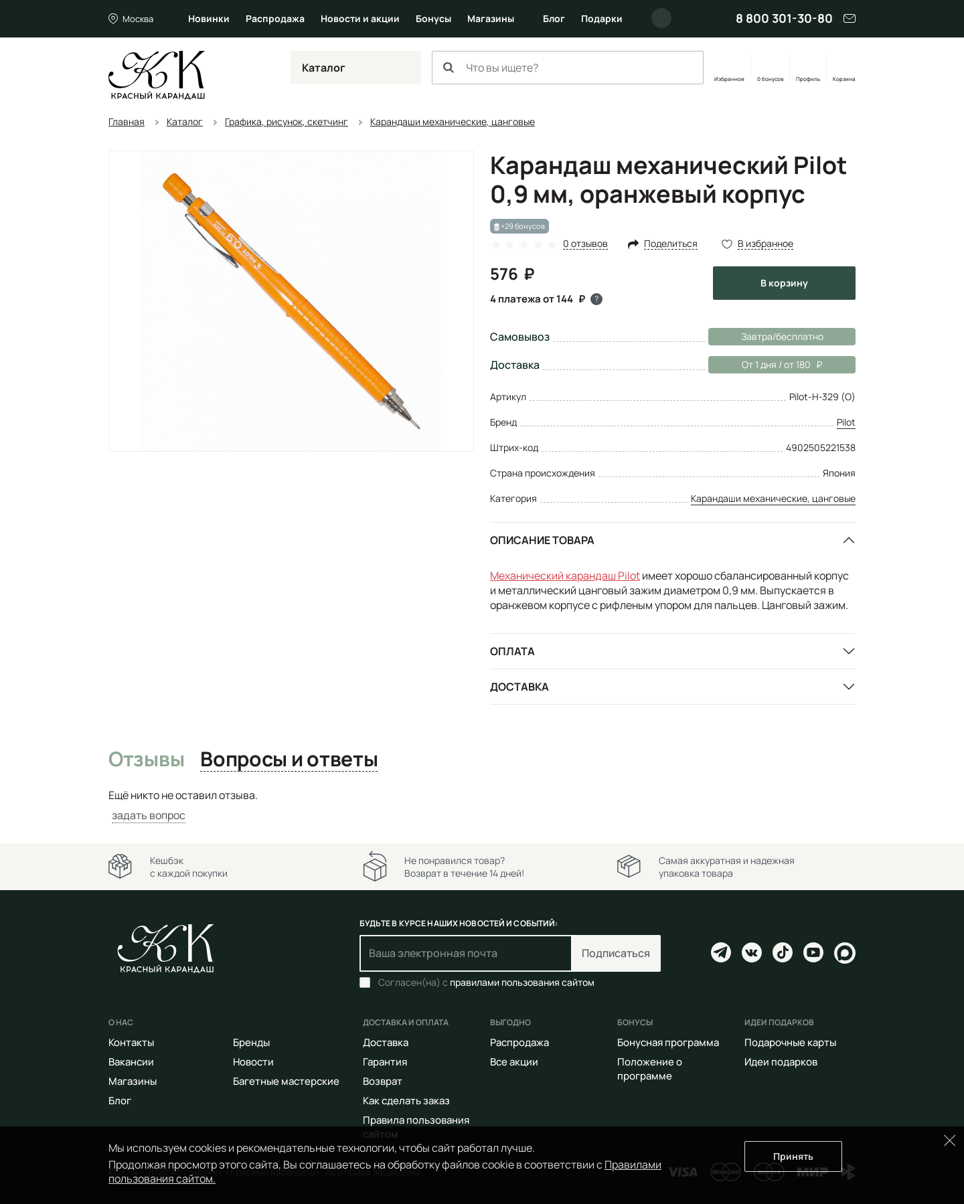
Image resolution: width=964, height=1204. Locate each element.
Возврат (382, 1081)
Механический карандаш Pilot (565, 575)
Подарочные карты (790, 1042)
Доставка (519, 686)
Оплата (512, 651)
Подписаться (616, 953)
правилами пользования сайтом (522, 982)
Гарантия (385, 1062)
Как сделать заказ (406, 1101)
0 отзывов (585, 244)
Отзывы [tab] (146, 760)
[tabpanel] (482, 805)
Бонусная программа (668, 1042)
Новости (253, 1062)
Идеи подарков (780, 1062)
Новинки (209, 18)
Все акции (514, 1062)
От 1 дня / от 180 (765, 364)
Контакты (131, 1042)
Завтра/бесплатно (782, 336)
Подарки (602, 18)
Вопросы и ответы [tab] (289, 760)
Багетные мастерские (286, 1081)
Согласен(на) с (486, 982)
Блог (554, 18)
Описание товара (542, 540)
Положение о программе (649, 1069)
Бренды (251, 1042)
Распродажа (275, 18)
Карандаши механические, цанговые (773, 498)
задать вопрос (148, 815)
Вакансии (131, 1062)
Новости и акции (360, 18)
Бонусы (433, 18)
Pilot (846, 422)
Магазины (490, 18)
